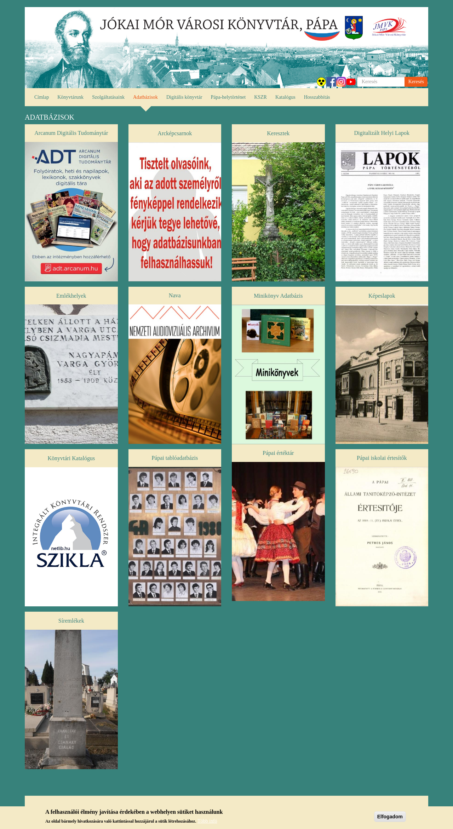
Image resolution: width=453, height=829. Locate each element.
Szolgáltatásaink (108, 97)
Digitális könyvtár (184, 97)
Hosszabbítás (317, 97)
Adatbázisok (145, 97)
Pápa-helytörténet (228, 97)
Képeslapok (381, 296)
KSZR (260, 97)
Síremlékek (71, 621)
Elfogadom (390, 819)
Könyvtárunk (70, 97)
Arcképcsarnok (174, 133)
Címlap (41, 97)
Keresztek (278, 133)
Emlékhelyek (71, 296)
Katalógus (285, 97)
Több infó (207, 823)
